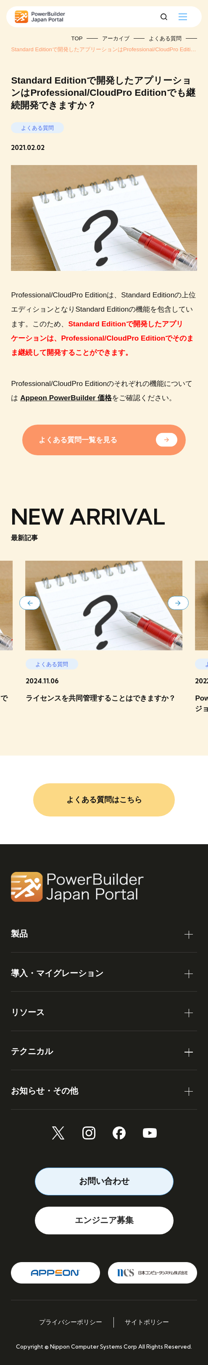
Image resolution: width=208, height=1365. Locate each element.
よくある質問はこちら (104, 799)
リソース (28, 1012)
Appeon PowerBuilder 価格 (66, 398)
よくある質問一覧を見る (78, 440)
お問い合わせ (104, 1181)
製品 (19, 933)
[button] (29, 603)
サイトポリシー (147, 1322)
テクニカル (32, 1051)
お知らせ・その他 (44, 1090)
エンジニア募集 (104, 1220)
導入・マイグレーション (57, 973)
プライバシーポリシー (70, 1322)
